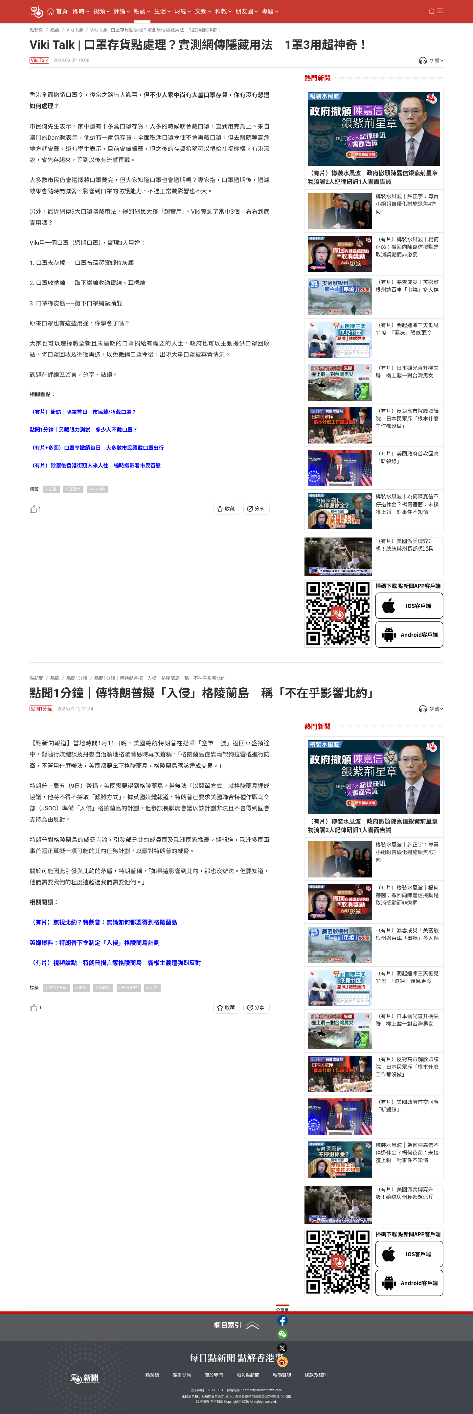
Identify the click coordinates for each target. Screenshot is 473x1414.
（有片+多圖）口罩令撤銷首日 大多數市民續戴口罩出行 (97, 575)
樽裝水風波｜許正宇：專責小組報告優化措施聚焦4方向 (407, 204)
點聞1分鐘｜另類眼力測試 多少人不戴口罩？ (84, 558)
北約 (153, 1115)
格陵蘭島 (130, 1115)
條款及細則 (316, 1375)
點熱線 (152, 1375)
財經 (180, 11)
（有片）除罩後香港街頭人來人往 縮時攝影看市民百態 (95, 593)
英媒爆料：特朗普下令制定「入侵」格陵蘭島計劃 (95, 1070)
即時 (79, 11)
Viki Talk (39, 60)
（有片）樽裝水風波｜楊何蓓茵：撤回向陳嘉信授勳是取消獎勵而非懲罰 (407, 247)
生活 (160, 11)
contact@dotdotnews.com (262, 1390)
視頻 (99, 11)
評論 (119, 11)
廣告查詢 (182, 1375)
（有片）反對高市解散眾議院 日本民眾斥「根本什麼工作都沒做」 (407, 418)
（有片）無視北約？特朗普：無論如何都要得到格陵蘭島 (103, 1050)
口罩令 (74, 616)
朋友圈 (244, 11)
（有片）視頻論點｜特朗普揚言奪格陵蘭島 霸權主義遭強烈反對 (115, 1090)
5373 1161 (215, 1390)
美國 (82, 1115)
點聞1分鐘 (41, 708)
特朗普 (104, 1115)
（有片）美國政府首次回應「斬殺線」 (407, 458)
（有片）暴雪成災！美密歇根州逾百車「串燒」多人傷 (407, 286)
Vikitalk (98, 616)
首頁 (62, 11)
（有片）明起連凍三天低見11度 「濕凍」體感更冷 (407, 329)
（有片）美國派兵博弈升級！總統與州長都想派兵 (404, 545)
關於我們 (214, 1375)
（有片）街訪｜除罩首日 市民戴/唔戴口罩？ (83, 540)
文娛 (201, 11)
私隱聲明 (282, 1375)
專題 (268, 11)
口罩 (52, 616)
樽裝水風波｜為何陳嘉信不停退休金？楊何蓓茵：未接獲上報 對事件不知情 (407, 504)
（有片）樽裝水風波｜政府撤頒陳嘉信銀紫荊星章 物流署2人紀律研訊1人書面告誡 (374, 177)
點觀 (140, 11)
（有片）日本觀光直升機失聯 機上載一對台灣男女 (407, 372)
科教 (221, 11)
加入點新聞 (247, 1375)
